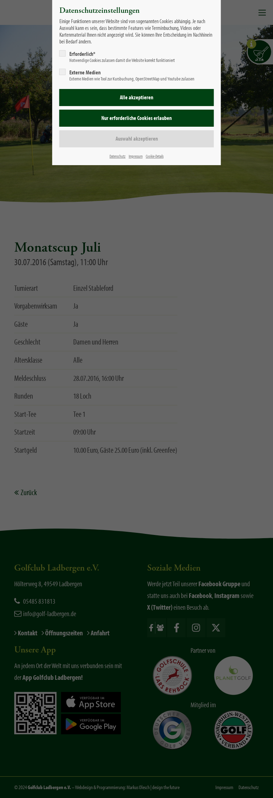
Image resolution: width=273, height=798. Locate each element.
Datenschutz (117, 156)
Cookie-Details (155, 156)
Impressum (136, 156)
